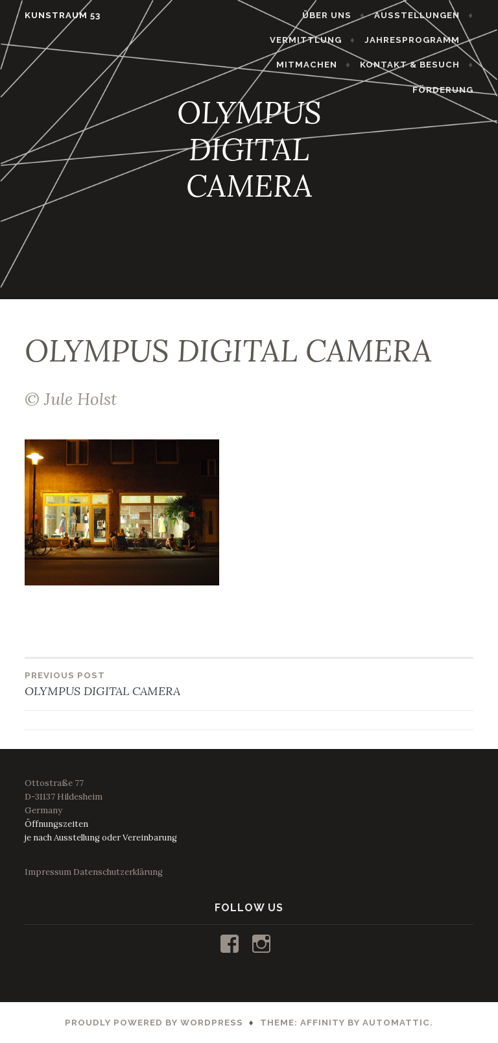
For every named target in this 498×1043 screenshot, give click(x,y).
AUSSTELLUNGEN (425, 15)
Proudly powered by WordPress (154, 1022)
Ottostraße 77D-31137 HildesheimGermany (63, 797)
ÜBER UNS (334, 15)
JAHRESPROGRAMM (420, 40)
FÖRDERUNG (450, 90)
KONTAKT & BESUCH (418, 64)
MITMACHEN (314, 64)
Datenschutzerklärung (118, 871)
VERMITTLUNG (314, 40)
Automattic (396, 1022)
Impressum (48, 871)
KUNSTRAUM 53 (55, 15)
